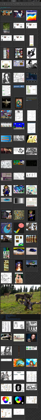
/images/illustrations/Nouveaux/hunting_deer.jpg (13, 318)
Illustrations (5, 7)
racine (1, 7)
